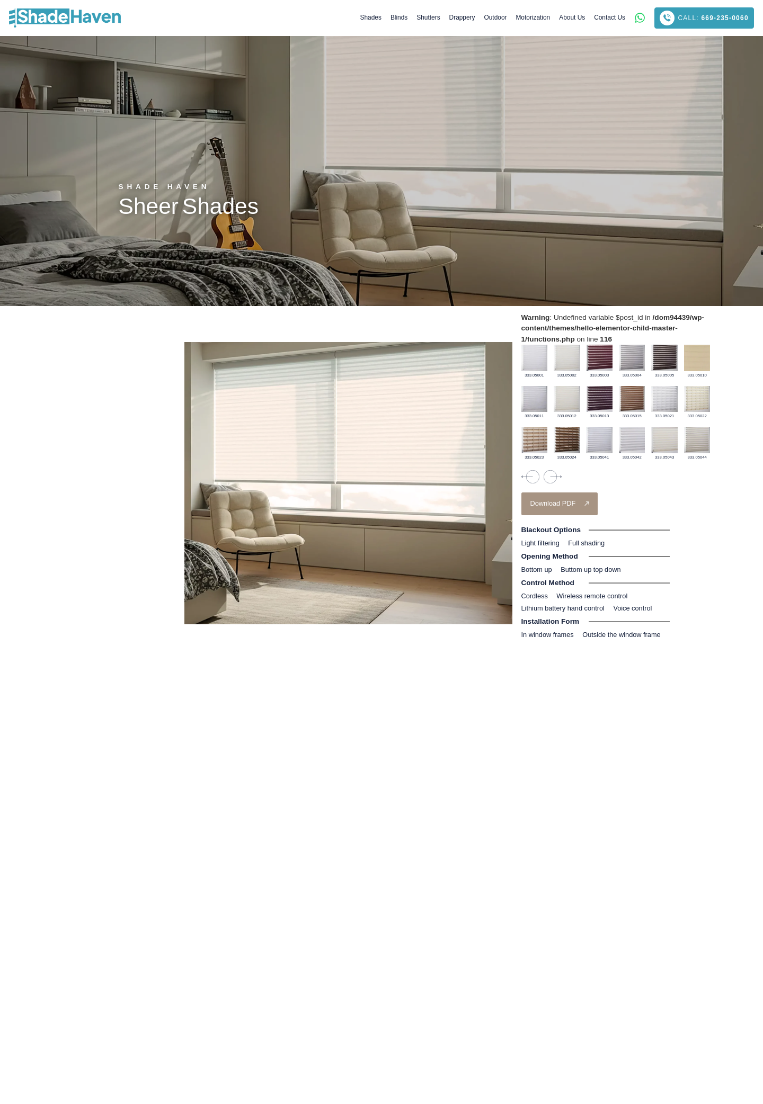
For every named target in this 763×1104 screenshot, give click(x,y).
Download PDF (553, 503)
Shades (371, 17)
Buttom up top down (590, 569)
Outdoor (495, 17)
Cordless (534, 596)
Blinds (399, 17)
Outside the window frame (621, 635)
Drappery (462, 17)
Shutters (428, 17)
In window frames (547, 635)
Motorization (533, 17)
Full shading (586, 543)
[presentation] (530, 476)
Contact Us (609, 17)
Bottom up (536, 569)
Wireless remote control (591, 596)
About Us (572, 17)
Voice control (632, 608)
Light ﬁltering (540, 543)
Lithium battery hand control (563, 608)
